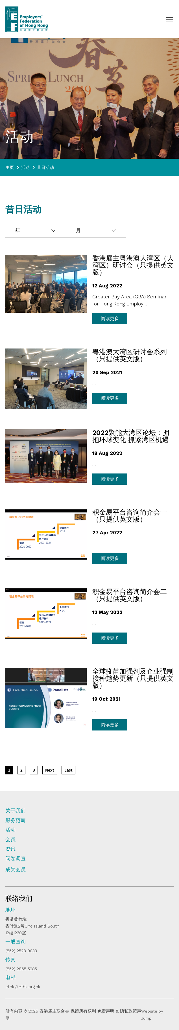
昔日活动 (45, 167)
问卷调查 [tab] (15, 858)
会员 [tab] (10, 839)
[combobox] (35, 231)
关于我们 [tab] (15, 810)
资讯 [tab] (10, 849)
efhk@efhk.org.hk (22, 986)
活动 (25, 167)
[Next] (49, 770)
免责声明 (105, 1011)
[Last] (68, 770)
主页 (9, 167)
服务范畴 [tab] (15, 820)
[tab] (89, 872)
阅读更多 (110, 318)
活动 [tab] (10, 829)
